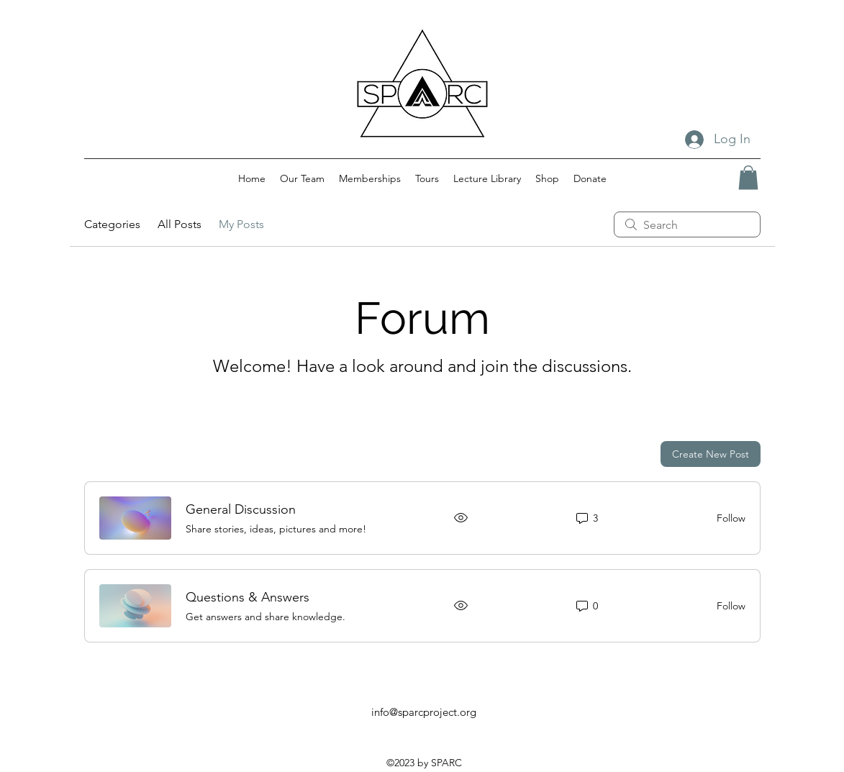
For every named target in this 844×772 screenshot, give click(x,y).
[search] (687, 224)
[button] (748, 177)
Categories (112, 224)
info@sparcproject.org (423, 712)
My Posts (241, 224)
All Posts (179, 224)
